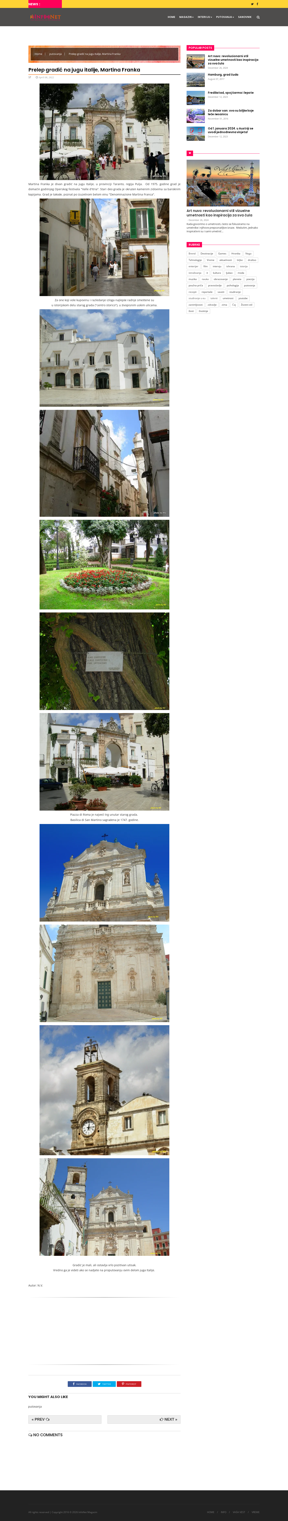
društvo (252, 260)
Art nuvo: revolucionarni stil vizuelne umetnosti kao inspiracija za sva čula (219, 213)
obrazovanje (221, 279)
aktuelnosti (225, 260)
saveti (221, 292)
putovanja (55, 54)
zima (224, 304)
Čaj (234, 304)
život (191, 311)
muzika (193, 279)
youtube (243, 298)
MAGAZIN (186, 17)
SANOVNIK (244, 17)
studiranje (235, 292)
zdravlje (212, 304)
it (207, 273)
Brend (192, 253)
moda (241, 273)
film (205, 266)
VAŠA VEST (239, 1512)
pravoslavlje (215, 285)
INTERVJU (205, 17)
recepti (193, 292)
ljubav (229, 273)
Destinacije (207, 253)
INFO (223, 1512)
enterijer (193, 266)
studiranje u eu (197, 298)
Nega (248, 253)
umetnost (228, 298)
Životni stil (246, 304)
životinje (203, 311)
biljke (240, 260)
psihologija (233, 285)
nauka (205, 279)
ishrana (230, 266)
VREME (256, 1512)
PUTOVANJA (225, 17)
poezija (250, 279)
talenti (214, 298)
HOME (171, 17)
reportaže (207, 292)
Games (222, 253)
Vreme (210, 260)
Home (39, 54)
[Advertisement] (104, 1332)
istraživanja (195, 273)
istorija (244, 266)
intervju (217, 266)
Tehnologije (195, 260)
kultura (217, 273)
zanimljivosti (196, 304)
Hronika (235, 253)
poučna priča (196, 285)
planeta (237, 279)
